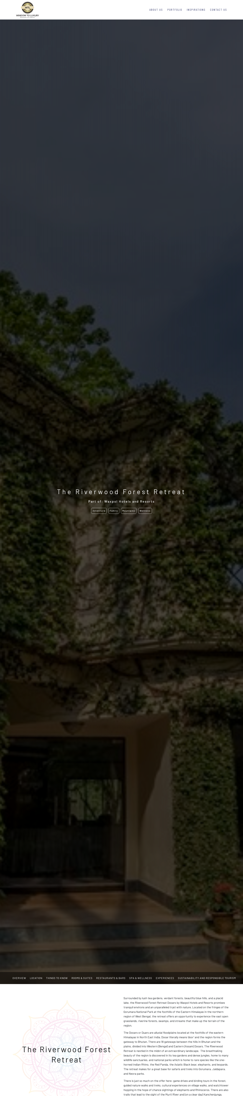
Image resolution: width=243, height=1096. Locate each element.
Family (114, 510)
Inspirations (196, 9)
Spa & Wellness (140, 978)
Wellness (145, 510)
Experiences (165, 978)
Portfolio (174, 9)
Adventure (99, 510)
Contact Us (218, 9)
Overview (19, 978)
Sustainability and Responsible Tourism (207, 978)
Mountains (128, 510)
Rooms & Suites (81, 978)
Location (36, 978)
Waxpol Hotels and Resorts (129, 501)
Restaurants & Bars (110, 978)
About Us (156, 9)
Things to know (57, 978)
